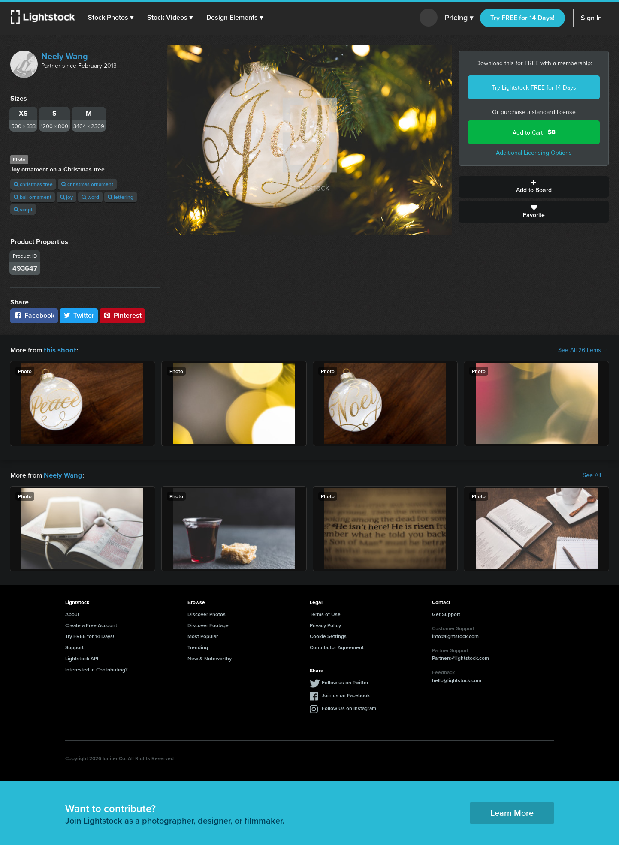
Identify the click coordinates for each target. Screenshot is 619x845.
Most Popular (202, 635)
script (23, 209)
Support (74, 646)
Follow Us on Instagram (349, 707)
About (72, 613)
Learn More (512, 812)
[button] (111, 17)
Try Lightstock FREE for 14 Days (534, 87)
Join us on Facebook (346, 694)
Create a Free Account (91, 624)
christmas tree (33, 184)
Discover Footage (208, 624)
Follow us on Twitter (345, 681)
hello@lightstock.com (456, 679)
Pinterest (122, 315)
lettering (120, 197)
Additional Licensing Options (534, 152)
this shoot (59, 350)
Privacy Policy (325, 624)
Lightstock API (81, 657)
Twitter (79, 315)
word (90, 197)
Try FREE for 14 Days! (522, 18)
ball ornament (32, 197)
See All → (596, 474)
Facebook (34, 315)
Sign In (591, 18)
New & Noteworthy (209, 657)
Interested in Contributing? (96, 668)
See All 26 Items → (583, 350)
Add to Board (533, 187)
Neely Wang (64, 56)
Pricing (458, 18)
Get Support (446, 613)
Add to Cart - (534, 132)
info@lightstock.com (455, 635)
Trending (197, 646)
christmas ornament (87, 184)
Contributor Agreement (337, 646)
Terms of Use (325, 613)
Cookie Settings (328, 635)
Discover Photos (206, 613)
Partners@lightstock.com (460, 657)
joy (66, 197)
